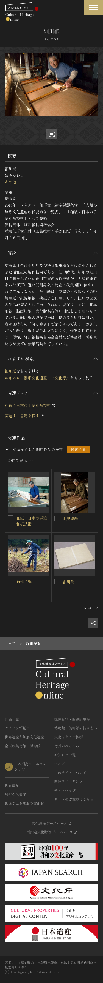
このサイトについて (70, 772)
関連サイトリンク (68, 781)
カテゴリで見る (17, 728)
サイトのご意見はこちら (74, 799)
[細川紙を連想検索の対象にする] (57, 581)
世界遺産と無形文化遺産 (24, 737)
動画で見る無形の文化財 (24, 803)
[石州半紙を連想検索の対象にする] (10, 581)
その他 (10, 182)
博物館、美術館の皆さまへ (75, 728)
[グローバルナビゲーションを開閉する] (93, 7)
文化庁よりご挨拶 (68, 737)
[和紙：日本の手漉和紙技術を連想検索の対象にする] (10, 518)
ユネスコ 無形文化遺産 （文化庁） (37, 377)
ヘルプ (59, 763)
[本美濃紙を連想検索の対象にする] (57, 518)
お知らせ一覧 (65, 754)
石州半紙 (24, 581)
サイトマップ (65, 790)
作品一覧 (12, 719)
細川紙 (10, 371)
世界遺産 (12, 785)
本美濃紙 (70, 518)
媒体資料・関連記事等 (72, 719)
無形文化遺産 (15, 794)
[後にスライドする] (91, 608)
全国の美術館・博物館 (22, 745)
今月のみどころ (66, 745)
